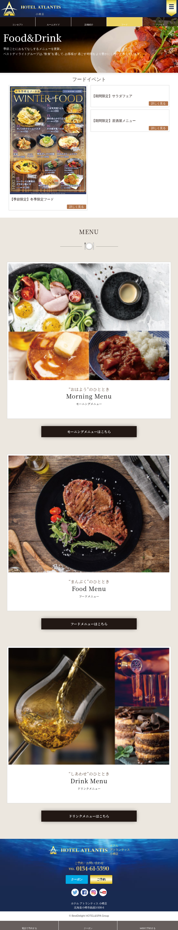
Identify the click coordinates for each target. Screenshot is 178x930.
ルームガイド (53, 21)
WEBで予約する (147, 925)
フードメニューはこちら (89, 623)
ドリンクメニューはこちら (89, 816)
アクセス (160, 21)
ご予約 (101, 879)
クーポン (77, 879)
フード (124, 21)
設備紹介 (89, 21)
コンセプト (18, 21)
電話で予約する (29, 925)
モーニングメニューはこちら (89, 431)
